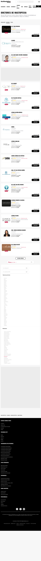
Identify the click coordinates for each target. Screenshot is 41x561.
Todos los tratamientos (7, 331)
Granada (5, 297)
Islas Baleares (6, 301)
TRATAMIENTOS (3, 6)
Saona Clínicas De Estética (17, 156)
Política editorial (33, 523)
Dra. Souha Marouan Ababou (18, 230)
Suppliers (2, 504)
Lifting (5, 346)
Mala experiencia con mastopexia (6, 485)
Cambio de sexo (6, 341)
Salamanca (5, 315)
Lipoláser (5, 351)
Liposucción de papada (7, 354)
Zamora (5, 324)
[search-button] (32, 2)
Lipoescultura (6, 349)
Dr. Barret (14, 83)
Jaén (4, 302)
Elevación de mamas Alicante (5, 452)
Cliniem (13, 40)
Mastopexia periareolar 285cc (5, 479)
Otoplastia (5, 357)
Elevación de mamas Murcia (5, 455)
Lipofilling (5, 350)
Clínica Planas (15, 215)
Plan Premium (3, 501)
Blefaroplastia (6, 340)
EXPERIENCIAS (13, 6)
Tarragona (5, 317)
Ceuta (5, 292)
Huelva (5, 299)
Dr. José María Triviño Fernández (19, 55)
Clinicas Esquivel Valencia (17, 200)
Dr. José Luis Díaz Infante (17, 184)
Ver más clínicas (20, 258)
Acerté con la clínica (4, 481)
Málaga (5, 310)
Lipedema (5, 347)
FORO (22, 6)
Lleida (5, 307)
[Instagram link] (17, 509)
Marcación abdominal (7, 355)
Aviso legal (28, 523)
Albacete (5, 280)
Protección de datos (7, 523)
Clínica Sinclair (15, 141)
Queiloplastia (6, 358)
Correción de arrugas (4, 471)
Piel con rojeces (3, 468)
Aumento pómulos (6, 338)
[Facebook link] (20, 509)
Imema (12, 127)
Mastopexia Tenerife (4, 458)
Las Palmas (5, 305)
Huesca (5, 300)
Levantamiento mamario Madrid (5, 446)
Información (3, 22)
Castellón (5, 291)
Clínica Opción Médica (16, 112)
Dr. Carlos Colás (15, 244)
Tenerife (5, 318)
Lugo (4, 308)
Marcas (2, 502)
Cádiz (5, 289)
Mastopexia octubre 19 (4, 484)
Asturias (5, 283)
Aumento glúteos (6, 336)
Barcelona (2, 436)
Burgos (5, 287)
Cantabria (5, 290)
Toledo (5, 319)
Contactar (35, 35)
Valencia (5, 320)
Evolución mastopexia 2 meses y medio (7, 482)
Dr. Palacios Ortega (16, 98)
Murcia (5, 311)
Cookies (17, 523)
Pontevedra (5, 314)
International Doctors (4, 505)
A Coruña (5, 278)
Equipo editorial (3, 492)
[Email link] (24, 509)
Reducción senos (6, 360)
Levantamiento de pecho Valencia (6, 449)
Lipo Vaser (5, 348)
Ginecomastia (6, 345)
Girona (5, 296)
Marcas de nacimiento (4, 465)
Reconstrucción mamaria (7, 359)
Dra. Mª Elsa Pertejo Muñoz (18, 170)
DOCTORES (8, 6)
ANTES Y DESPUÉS (30, 7)
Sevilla (5, 316)
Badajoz (5, 284)
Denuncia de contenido (4, 494)
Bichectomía (6, 339)
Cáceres (5, 288)
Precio (12, 22)
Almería (5, 282)
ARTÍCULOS (26, 6)
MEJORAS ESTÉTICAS (34, 7)
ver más (22, 41)
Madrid (5, 309)
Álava (5, 279)
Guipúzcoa (5, 298)
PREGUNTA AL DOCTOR (18, 7)
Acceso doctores (3, 499)
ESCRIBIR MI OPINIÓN (38, 6)
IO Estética (2, 423)
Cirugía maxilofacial (7, 342)
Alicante (5, 281)
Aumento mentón (6, 337)
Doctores (8, 22)
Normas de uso (13, 523)
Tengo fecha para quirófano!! (5, 478)
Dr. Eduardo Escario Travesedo (5, 426)
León (4, 306)
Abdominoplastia (6, 332)
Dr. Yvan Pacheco (15, 26)
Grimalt (2, 429)
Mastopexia (5, 356)
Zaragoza (5, 325)
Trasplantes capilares (7, 363)
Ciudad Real (6, 293)
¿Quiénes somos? (3, 491)
